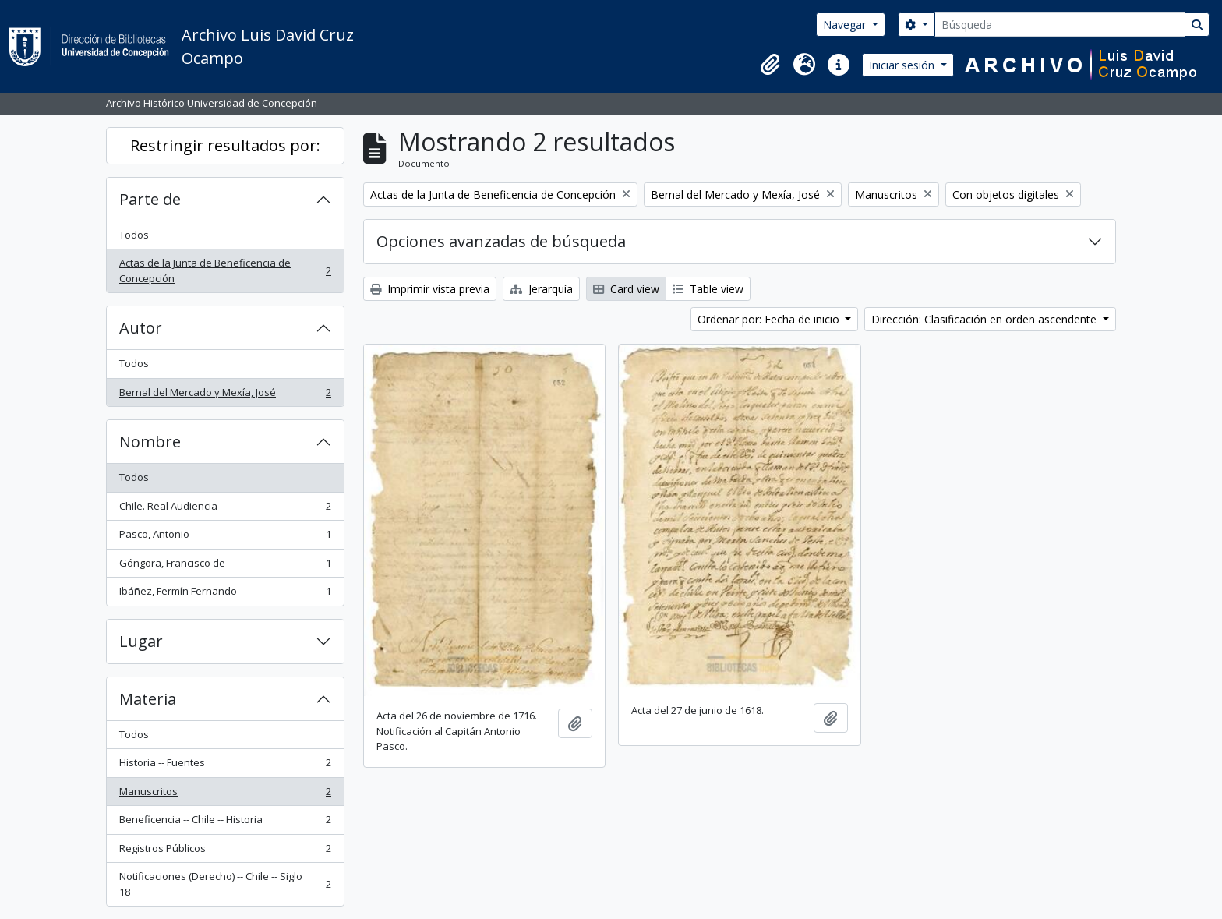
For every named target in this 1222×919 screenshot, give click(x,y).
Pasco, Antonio (224, 537)
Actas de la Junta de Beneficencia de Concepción (224, 270)
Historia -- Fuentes (224, 765)
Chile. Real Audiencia (224, 509)
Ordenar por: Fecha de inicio (770, 319)
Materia (147, 698)
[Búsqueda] (1059, 24)
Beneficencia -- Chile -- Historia (224, 822)
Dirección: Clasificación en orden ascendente (985, 319)
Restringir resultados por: (225, 145)
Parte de (150, 199)
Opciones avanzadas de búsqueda (501, 241)
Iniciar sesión (903, 65)
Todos (134, 235)
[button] (770, 65)
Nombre (150, 441)
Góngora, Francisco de (224, 566)
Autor (140, 327)
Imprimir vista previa (429, 288)
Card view (626, 288)
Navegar (846, 24)
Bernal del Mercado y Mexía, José (224, 395)
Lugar (141, 641)
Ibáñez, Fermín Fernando (224, 594)
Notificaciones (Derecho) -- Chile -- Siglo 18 (224, 884)
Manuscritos (224, 794)
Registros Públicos (224, 851)
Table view (708, 288)
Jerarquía (541, 288)
